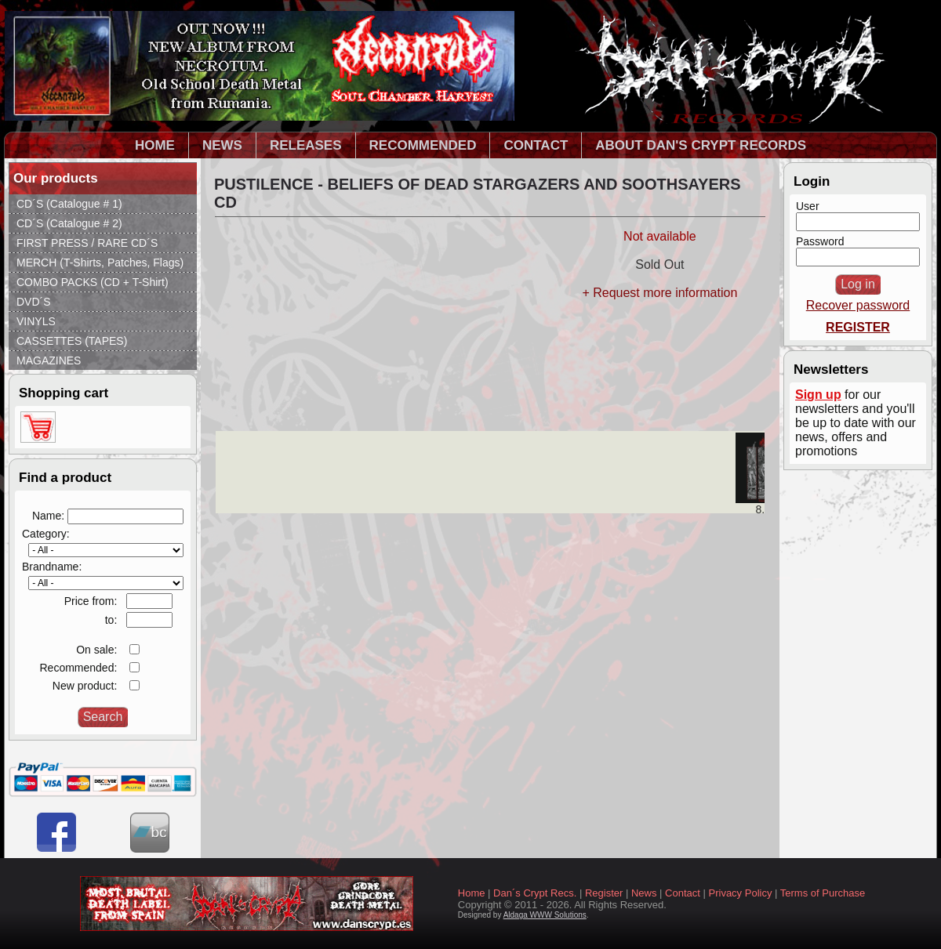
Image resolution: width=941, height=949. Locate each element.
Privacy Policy (740, 893)
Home (471, 893)
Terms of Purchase (822, 893)
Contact (682, 893)
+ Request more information (659, 292)
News (644, 893)
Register (604, 893)
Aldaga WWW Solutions (545, 915)
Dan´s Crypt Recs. (534, 893)
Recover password (858, 305)
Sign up (818, 394)
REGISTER (858, 327)
